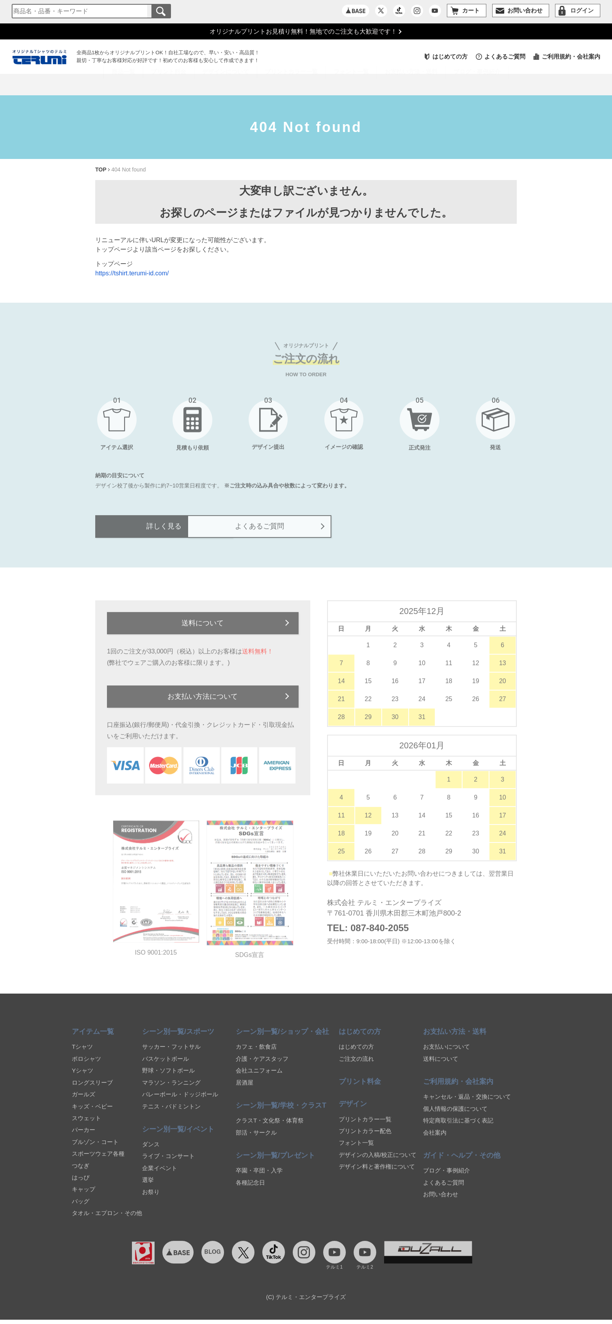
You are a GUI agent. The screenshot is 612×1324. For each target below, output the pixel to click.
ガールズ (83, 1101)
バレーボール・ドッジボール (180, 1101)
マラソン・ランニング (171, 1089)
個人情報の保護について (455, 1115)
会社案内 (435, 1139)
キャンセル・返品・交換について (467, 1103)
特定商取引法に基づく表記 (458, 1127)
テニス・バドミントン (171, 1113)
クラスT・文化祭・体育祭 (270, 1127)
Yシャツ (82, 1077)
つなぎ (80, 1172)
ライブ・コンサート (168, 1163)
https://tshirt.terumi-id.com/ (132, 274)
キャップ (83, 1196)
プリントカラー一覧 (365, 1126)
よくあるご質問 (504, 58)
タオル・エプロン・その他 (107, 1220)
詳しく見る (194, 530)
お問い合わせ (440, 1201)
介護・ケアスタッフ (262, 1065)
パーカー (83, 1136)
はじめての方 (450, 58)
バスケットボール (165, 1065)
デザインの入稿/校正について (377, 1161)
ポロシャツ (86, 1065)
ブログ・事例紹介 (477, 85)
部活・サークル (256, 1139)
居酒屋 (244, 1089)
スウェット (86, 1125)
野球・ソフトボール (168, 1077)
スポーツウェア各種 (98, 1160)
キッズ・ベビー (92, 1113)
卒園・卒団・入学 (259, 1177)
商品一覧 (123, 85)
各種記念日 (250, 1189)
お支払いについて (446, 1053)
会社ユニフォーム (259, 1077)
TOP (101, 171)
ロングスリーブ (92, 1089)
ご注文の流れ (356, 1065)
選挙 (148, 1186)
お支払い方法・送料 (411, 85)
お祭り (151, 1199)
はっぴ (80, 1184)
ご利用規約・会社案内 (571, 58)
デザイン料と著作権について (377, 1173)
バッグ (80, 1208)
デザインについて (225, 85)
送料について (202, 628)
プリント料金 (168, 85)
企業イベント (159, 1175)
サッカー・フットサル (171, 1053)
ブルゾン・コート (95, 1149)
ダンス (151, 1151)
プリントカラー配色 (365, 1138)
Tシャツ (82, 1053)
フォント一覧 (356, 1149)
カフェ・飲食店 (256, 1053)
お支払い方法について (202, 703)
